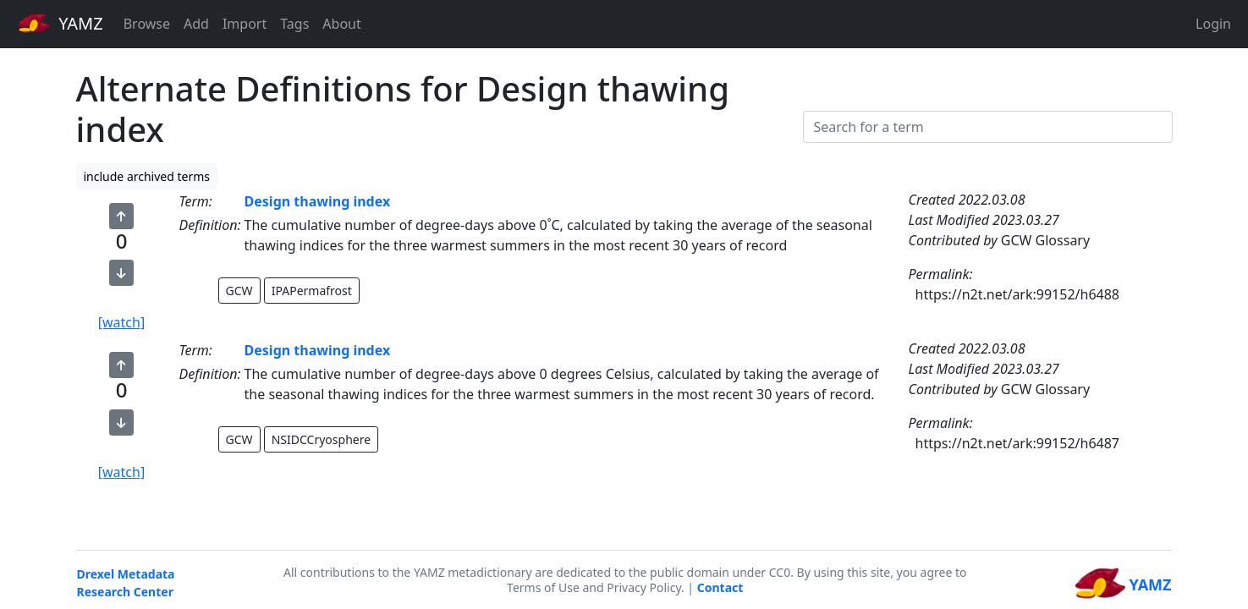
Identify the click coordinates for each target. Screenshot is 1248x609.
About (341, 23)
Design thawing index (318, 201)
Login (1213, 23)
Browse (147, 23)
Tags (294, 23)
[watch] (121, 322)
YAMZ (60, 23)
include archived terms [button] (147, 176)
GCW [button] (239, 291)
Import (245, 23)
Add (196, 23)
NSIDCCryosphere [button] (321, 439)
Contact (720, 587)
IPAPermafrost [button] (312, 291)
